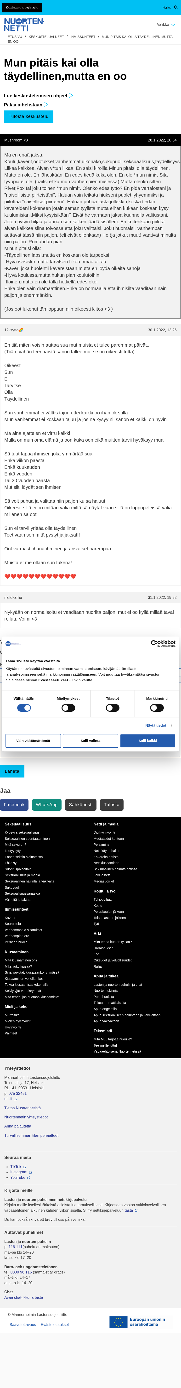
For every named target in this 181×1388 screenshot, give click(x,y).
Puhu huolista (104, 997)
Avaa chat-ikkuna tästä (23, 1297)
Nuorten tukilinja (106, 990)
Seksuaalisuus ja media (22, 875)
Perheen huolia (16, 942)
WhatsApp (47, 804)
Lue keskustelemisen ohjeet (39, 95)
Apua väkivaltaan (106, 1021)
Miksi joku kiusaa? (18, 966)
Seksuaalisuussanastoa (22, 893)
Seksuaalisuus (18, 824)
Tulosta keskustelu (28, 116)
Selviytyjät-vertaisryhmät (23, 991)
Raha (98, 966)
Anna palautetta (17, 1126)
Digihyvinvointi (104, 832)
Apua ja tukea (106, 976)
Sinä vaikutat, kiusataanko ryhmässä (32, 972)
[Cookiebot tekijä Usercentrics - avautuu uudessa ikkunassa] (154, 643)
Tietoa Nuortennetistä (22, 1108)
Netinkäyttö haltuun (108, 851)
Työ (96, 924)
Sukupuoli (12, 887)
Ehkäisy (11, 863)
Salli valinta (91, 741)
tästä (129, 1210)
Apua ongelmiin (105, 1009)
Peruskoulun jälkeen (109, 911)
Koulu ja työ (105, 891)
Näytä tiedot (156, 725)
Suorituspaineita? (18, 869)
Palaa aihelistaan (26, 104)
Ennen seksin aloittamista (24, 857)
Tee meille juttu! (105, 1045)
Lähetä (12, 771)
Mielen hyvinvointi (18, 1021)
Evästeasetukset (55, 1325)
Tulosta (111, 804)
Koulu (98, 906)
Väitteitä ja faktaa (17, 900)
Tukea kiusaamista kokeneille (26, 984)
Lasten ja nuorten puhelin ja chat (118, 984)
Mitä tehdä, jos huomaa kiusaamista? (32, 997)
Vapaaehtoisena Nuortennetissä (117, 1051)
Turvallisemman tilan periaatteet (31, 1135)
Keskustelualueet (46, 37)
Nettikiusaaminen (106, 863)
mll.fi (8, 1099)
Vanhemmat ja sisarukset (23, 930)
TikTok (15, 1167)
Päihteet (11, 1033)
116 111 (16, 1247)
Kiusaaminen (17, 952)
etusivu (15, 37)
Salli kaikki (148, 741)
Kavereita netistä (106, 857)
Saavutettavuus (23, 1325)
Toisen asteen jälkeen (110, 918)
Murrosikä (12, 1015)
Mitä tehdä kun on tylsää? (113, 942)
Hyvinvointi (13, 1027)
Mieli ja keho (16, 1007)
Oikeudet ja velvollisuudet (113, 960)
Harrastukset (103, 948)
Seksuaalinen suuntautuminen (27, 838)
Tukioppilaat (103, 899)
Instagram (18, 1172)
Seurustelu (13, 924)
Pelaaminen (102, 844)
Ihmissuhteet (82, 37)
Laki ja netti (102, 875)
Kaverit (10, 918)
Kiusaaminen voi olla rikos (24, 979)
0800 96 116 (21, 1272)
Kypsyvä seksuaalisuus (22, 832)
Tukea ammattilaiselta (110, 1003)
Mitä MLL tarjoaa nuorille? (113, 1039)
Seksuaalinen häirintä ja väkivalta (29, 881)
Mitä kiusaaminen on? (21, 960)
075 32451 (18, 1093)
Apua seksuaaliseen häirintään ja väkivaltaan (127, 1015)
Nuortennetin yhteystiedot (26, 1117)
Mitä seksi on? (15, 844)
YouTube (17, 1177)
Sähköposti (81, 804)
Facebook (14, 804)
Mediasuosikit (104, 881)
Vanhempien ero (17, 936)
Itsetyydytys (13, 851)
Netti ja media (106, 824)
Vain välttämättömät (33, 741)
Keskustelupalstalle (22, 7)
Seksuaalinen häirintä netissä (115, 869)
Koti (96, 954)
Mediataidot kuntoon (109, 838)
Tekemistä (103, 1031)
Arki (97, 934)
